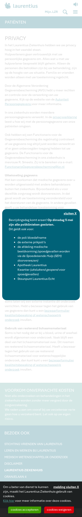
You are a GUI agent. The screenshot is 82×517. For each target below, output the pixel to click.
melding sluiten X (66, 487)
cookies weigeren (59, 510)
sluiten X (70, 213)
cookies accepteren (24, 510)
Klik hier (8, 501)
